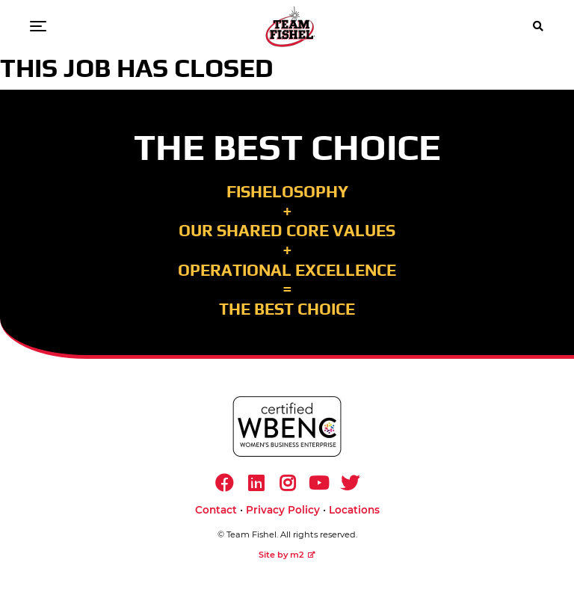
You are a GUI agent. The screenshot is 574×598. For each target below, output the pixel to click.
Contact (216, 510)
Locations (354, 510)
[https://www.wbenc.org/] (287, 426)
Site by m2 (287, 554)
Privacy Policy (283, 510)
